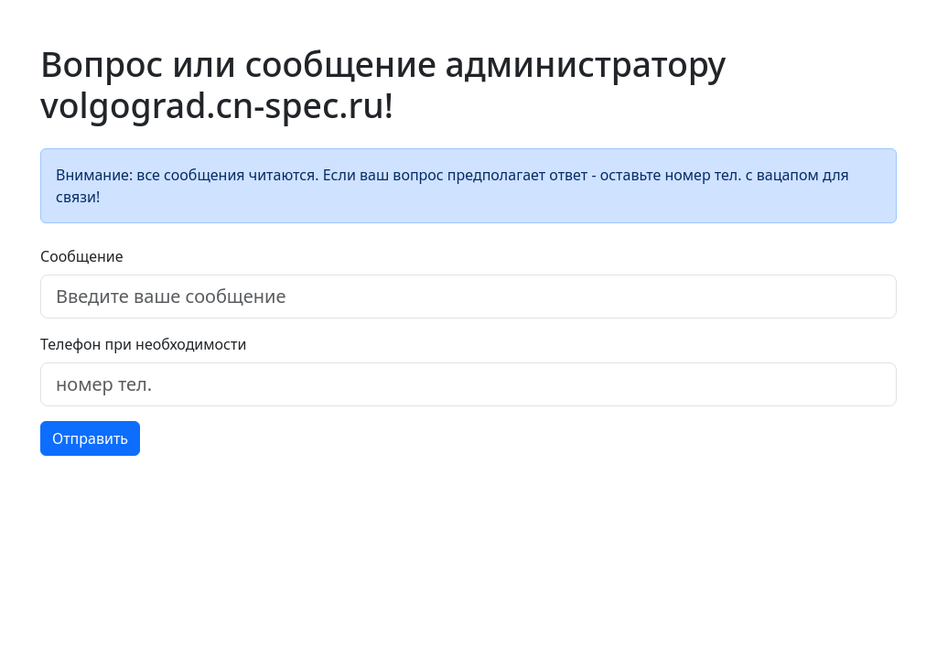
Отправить (90, 438)
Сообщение (82, 256)
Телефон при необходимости (143, 344)
